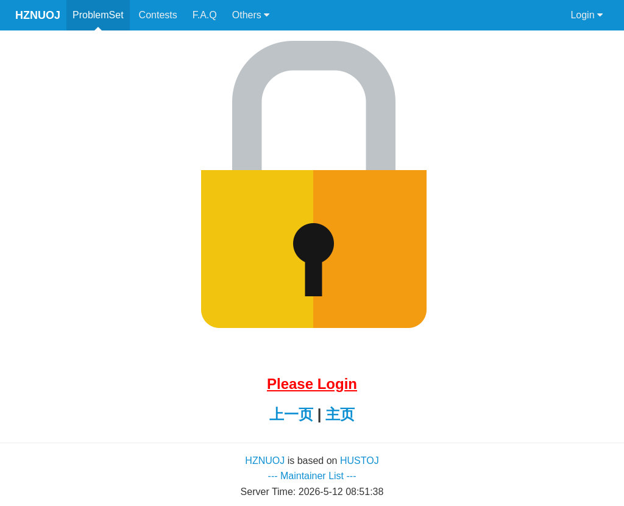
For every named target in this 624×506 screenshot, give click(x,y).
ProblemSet (98, 15)
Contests (158, 15)
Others (250, 15)
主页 (340, 414)
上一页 (291, 414)
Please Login (312, 384)
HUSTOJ (359, 460)
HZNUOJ (37, 15)
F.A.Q (205, 15)
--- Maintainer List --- (312, 476)
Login (586, 15)
